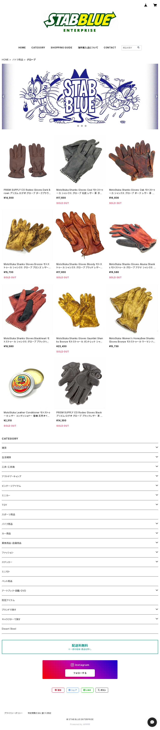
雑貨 (4, 447)
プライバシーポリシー (13, 713)
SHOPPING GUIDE (61, 47)
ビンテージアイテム (11, 486)
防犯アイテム (8, 600)
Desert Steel (9, 628)
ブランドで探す (9, 609)
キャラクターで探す (11, 619)
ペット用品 (7, 581)
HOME (22, 47)
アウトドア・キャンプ (11, 476)
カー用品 (6, 533)
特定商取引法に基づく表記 (39, 713)
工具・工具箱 (8, 466)
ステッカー (7, 562)
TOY (4, 505)
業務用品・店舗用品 (12, 543)
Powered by (80, 724)
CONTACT (110, 47)
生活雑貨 (6, 457)
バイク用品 (17, 59)
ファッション (7, 552)
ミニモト (6, 571)
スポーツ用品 (8, 514)
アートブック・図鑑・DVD (14, 590)
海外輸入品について (88, 47)
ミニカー (6, 495)
